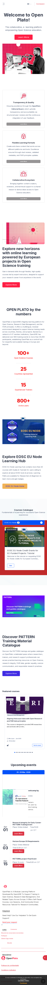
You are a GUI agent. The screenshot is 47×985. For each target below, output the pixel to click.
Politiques (4, 935)
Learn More (23, 37)
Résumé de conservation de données (12, 933)
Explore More (11, 285)
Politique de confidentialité (10, 965)
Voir (10, 565)
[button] (29, 4)
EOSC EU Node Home (15, 486)
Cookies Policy (23, 981)
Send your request (9, 922)
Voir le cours (37, 745)
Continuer (23, 983)
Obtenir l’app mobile (7, 938)
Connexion (40, 4)
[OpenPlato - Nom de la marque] (23, 958)
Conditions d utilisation (8, 970)
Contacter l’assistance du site (13, 925)
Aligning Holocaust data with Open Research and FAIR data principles (24, 720)
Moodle (9, 943)
